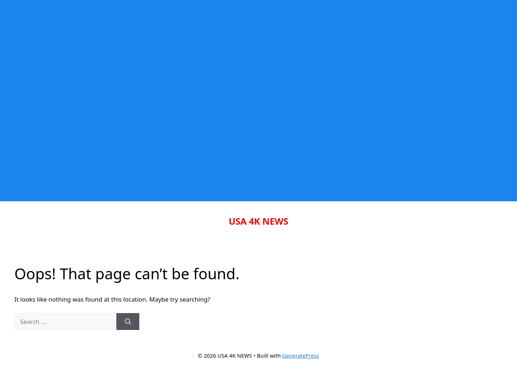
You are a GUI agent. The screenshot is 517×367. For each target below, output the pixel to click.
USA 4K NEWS (258, 221)
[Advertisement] (215, 50)
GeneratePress (300, 355)
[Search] (127, 321)
